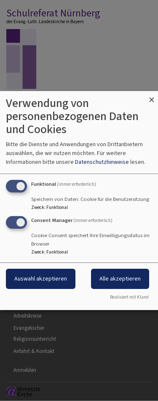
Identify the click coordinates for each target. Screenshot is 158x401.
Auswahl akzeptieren (40, 279)
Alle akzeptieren (120, 279)
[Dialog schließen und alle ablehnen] (151, 96)
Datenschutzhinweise (102, 162)
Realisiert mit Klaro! (129, 297)
